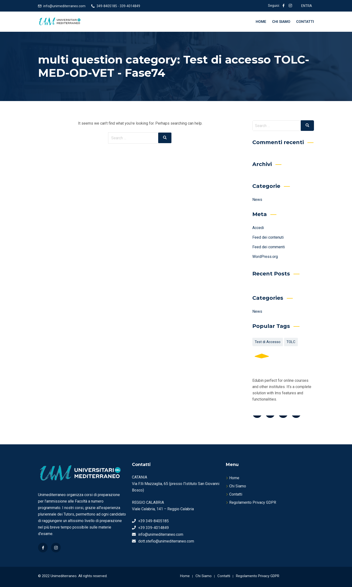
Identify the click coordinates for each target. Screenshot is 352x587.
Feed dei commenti (268, 247)
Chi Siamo (281, 21)
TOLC (291, 342)
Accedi (258, 227)
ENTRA (306, 6)
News (257, 199)
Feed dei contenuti (268, 237)
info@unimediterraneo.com (64, 6)
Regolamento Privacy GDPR (252, 502)
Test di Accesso (267, 342)
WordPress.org (265, 256)
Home (261, 21)
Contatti (305, 21)
